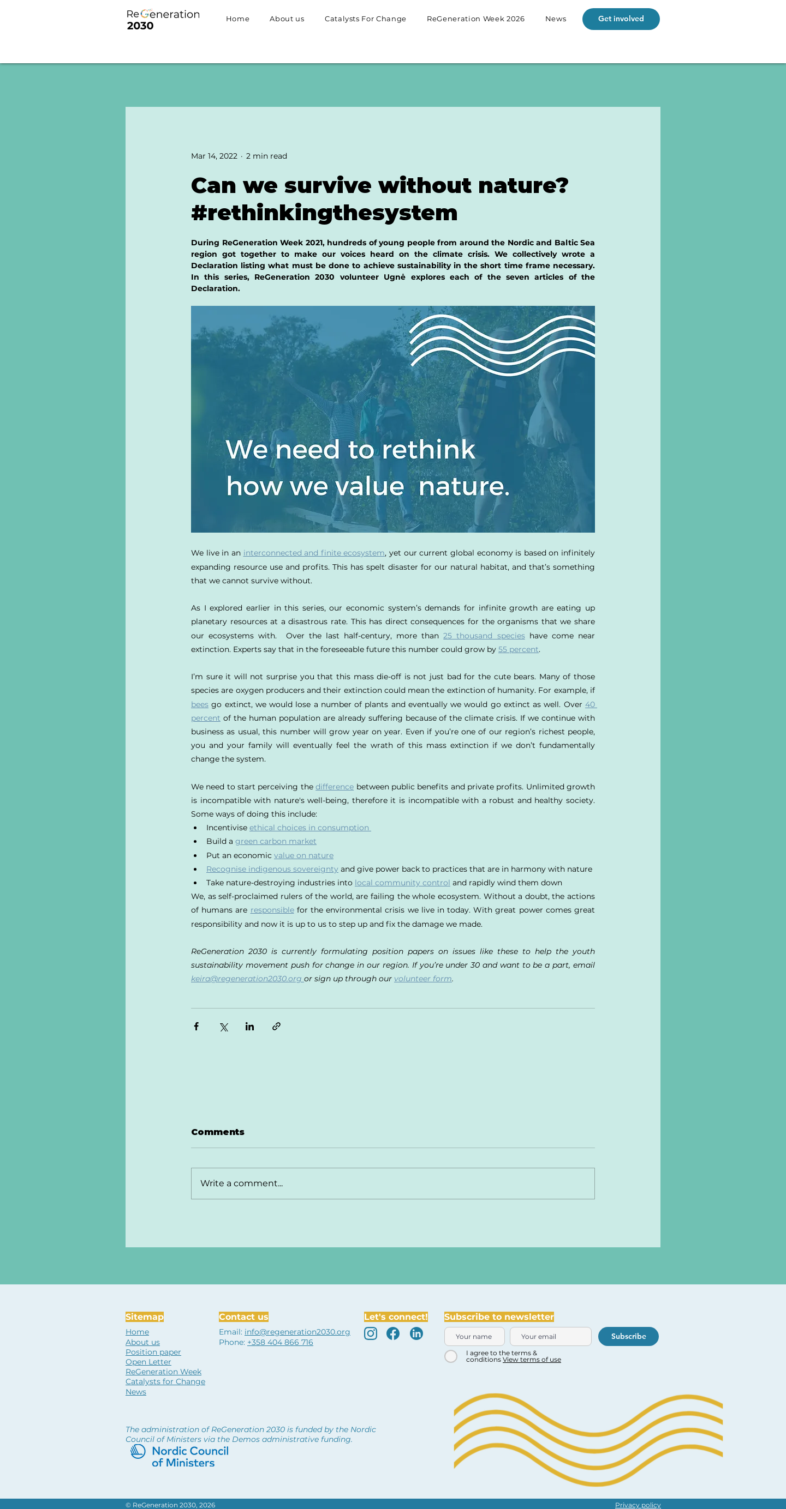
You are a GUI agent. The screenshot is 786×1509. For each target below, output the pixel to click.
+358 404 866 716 (280, 1342)
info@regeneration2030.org (297, 1332)
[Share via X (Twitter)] (223, 1026)
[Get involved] (621, 19)
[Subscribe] (628, 1336)
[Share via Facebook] (196, 1026)
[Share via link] (276, 1026)
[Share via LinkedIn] (250, 1026)
